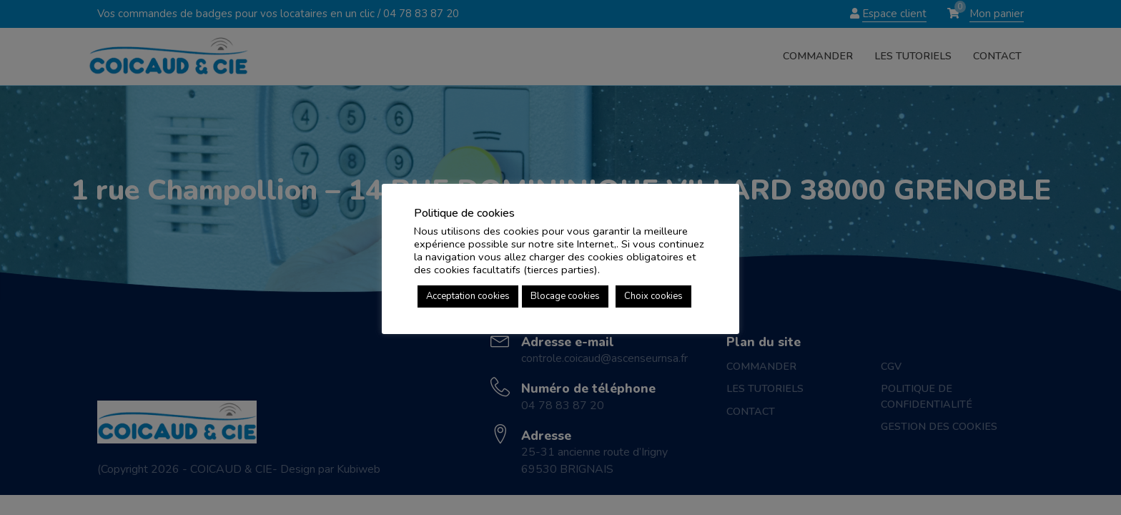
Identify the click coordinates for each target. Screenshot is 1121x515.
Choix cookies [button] (653, 296)
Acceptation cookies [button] (468, 296)
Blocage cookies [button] (565, 296)
